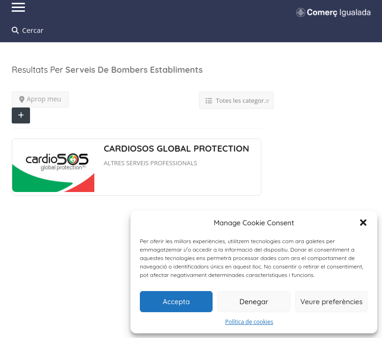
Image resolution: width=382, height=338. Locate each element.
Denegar (253, 301)
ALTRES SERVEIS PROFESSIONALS (150, 163)
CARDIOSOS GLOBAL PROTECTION (176, 148)
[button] (363, 222)
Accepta (176, 301)
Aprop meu (40, 98)
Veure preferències (331, 301)
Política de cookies (249, 322)
